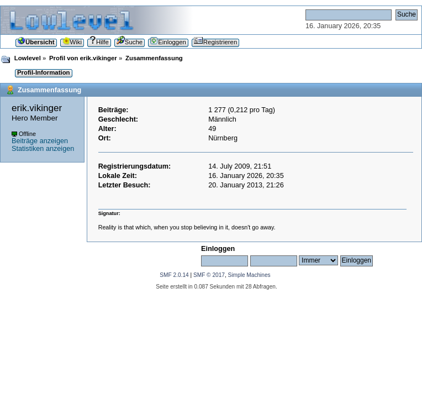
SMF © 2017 (209, 275)
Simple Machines (249, 275)
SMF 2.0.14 (174, 275)
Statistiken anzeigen (43, 149)
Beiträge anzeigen (40, 141)
